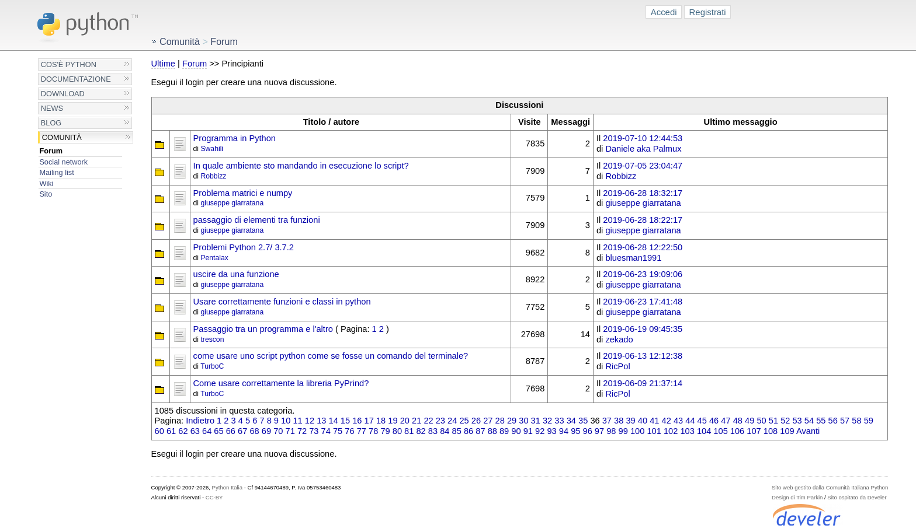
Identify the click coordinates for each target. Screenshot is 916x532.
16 (357, 420)
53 (796, 420)
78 (373, 431)
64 (206, 431)
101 (654, 431)
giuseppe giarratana (231, 203)
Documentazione (76, 79)
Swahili (211, 149)
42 (666, 420)
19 (392, 420)
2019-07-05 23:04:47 (642, 165)
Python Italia (227, 487)
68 (254, 431)
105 (720, 431)
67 (242, 431)
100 (637, 431)
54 (809, 420)
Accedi (664, 12)
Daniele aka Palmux (643, 148)
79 (385, 431)
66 (230, 431)
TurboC (212, 366)
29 (511, 420)
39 (630, 420)
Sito (45, 194)
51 (773, 420)
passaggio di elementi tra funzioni (256, 220)
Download (63, 93)
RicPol (617, 366)
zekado (619, 339)
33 (559, 420)
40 (642, 420)
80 (397, 431)
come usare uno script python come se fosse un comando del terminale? (331, 355)
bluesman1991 (633, 257)
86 (468, 431)
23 (440, 420)
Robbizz (213, 176)
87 (480, 431)
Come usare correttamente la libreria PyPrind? (281, 383)
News (52, 108)
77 (361, 431)
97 (599, 431)
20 (405, 420)
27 (487, 420)
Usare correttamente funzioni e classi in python (282, 301)
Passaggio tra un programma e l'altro (263, 329)
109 (787, 431)
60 (159, 431)
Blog (51, 122)
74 (326, 431)
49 (749, 420)
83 (433, 431)
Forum (51, 150)
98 (611, 431)
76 (349, 431)
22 (428, 420)
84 (444, 431)
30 (523, 420)
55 (820, 420)
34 (571, 420)
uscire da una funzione (236, 274)
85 (457, 431)
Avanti (808, 431)
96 (587, 431)
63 (195, 431)
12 (309, 420)
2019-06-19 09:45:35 (642, 329)
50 (761, 420)
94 (563, 431)
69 (266, 431)
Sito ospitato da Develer (856, 497)
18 (381, 420)
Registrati (707, 12)
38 (618, 420)
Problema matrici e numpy (243, 193)
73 (313, 431)
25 (464, 420)
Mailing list (56, 172)
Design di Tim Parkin (797, 497)
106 (737, 431)
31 (535, 420)
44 (690, 420)
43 (678, 420)
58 (856, 420)
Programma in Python (234, 138)
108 (771, 431)
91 (528, 431)
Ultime (163, 63)
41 (654, 420)
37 (607, 420)
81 (409, 431)
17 (369, 420)
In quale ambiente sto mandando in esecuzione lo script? (301, 165)
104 (704, 431)
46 (714, 420)
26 (476, 420)
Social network (63, 162)
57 (844, 420)
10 (285, 420)
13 (321, 420)
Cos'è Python (68, 64)
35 (583, 420)
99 (623, 431)
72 (302, 431)
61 (171, 431)
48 (737, 420)
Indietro (200, 420)
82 (420, 431)
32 (547, 420)
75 (337, 431)
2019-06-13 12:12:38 (642, 355)
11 (297, 420)
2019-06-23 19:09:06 (642, 274)
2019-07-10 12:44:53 (642, 138)
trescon (212, 339)
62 (183, 431)
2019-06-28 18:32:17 (642, 193)
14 (333, 420)
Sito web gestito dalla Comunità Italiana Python (830, 487)
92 (539, 431)
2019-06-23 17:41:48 (642, 301)
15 (345, 420)
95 (575, 431)
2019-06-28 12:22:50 (642, 247)
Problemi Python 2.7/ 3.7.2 (243, 247)
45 (702, 420)
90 (516, 431)
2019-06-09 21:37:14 (642, 383)
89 (504, 431)
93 (551, 431)
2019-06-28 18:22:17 (642, 220)
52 (785, 420)
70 (278, 431)
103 (687, 431)
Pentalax (214, 258)
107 (754, 431)
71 (290, 431)
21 (416, 420)
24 (452, 420)
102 (671, 431)
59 (868, 420)
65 (218, 431)
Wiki (46, 183)
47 (725, 420)
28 (500, 420)
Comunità (62, 137)
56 (833, 420)
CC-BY (214, 497)
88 (492, 431)
